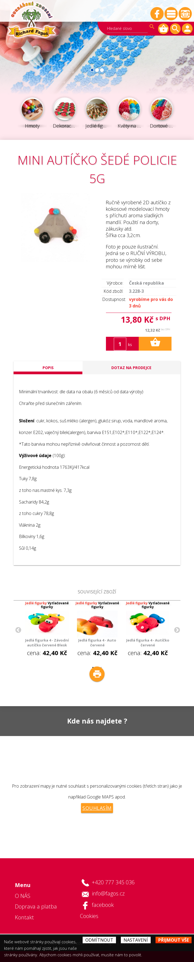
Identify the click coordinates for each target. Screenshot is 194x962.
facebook (103, 904)
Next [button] (176, 629)
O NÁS (22, 896)
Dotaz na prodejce (131, 367)
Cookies (89, 916)
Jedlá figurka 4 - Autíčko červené (147, 642)
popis (48, 367)
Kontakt (24, 917)
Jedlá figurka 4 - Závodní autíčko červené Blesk (47, 642)
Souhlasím (97, 808)
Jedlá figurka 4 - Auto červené (97, 642)
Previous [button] (17, 629)
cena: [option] (47, 629)
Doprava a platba (36, 906)
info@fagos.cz (108, 893)
